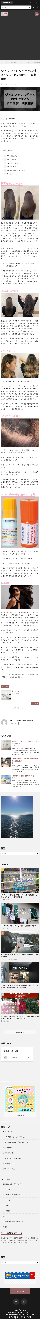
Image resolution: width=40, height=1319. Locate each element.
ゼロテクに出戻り (10, 166)
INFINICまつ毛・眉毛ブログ (12, 1184)
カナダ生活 (6, 899)
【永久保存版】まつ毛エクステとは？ (15, 1137)
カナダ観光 (6, 1211)
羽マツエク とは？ (18, 691)
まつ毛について (8, 1153)
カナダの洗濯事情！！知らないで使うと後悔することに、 (19, 926)
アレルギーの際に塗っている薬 (14, 170)
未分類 (5, 1227)
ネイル (5, 1216)
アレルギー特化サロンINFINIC (12, 1158)
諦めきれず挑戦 (10, 159)
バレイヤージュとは (11, 163)
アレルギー (15, 84)
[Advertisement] (20, 37)
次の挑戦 (8, 174)
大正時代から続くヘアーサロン (13, 1221)
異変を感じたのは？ (11, 156)
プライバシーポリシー (10, 1169)
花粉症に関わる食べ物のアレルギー (24, 776)
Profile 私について (9, 1131)
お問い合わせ (7, 1147)
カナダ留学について (9, 1163)
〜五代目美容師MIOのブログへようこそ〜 (16, 1142)
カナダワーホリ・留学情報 (10, 959)
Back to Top (20, 1291)
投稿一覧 (13, 723)
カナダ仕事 (6, 1200)
